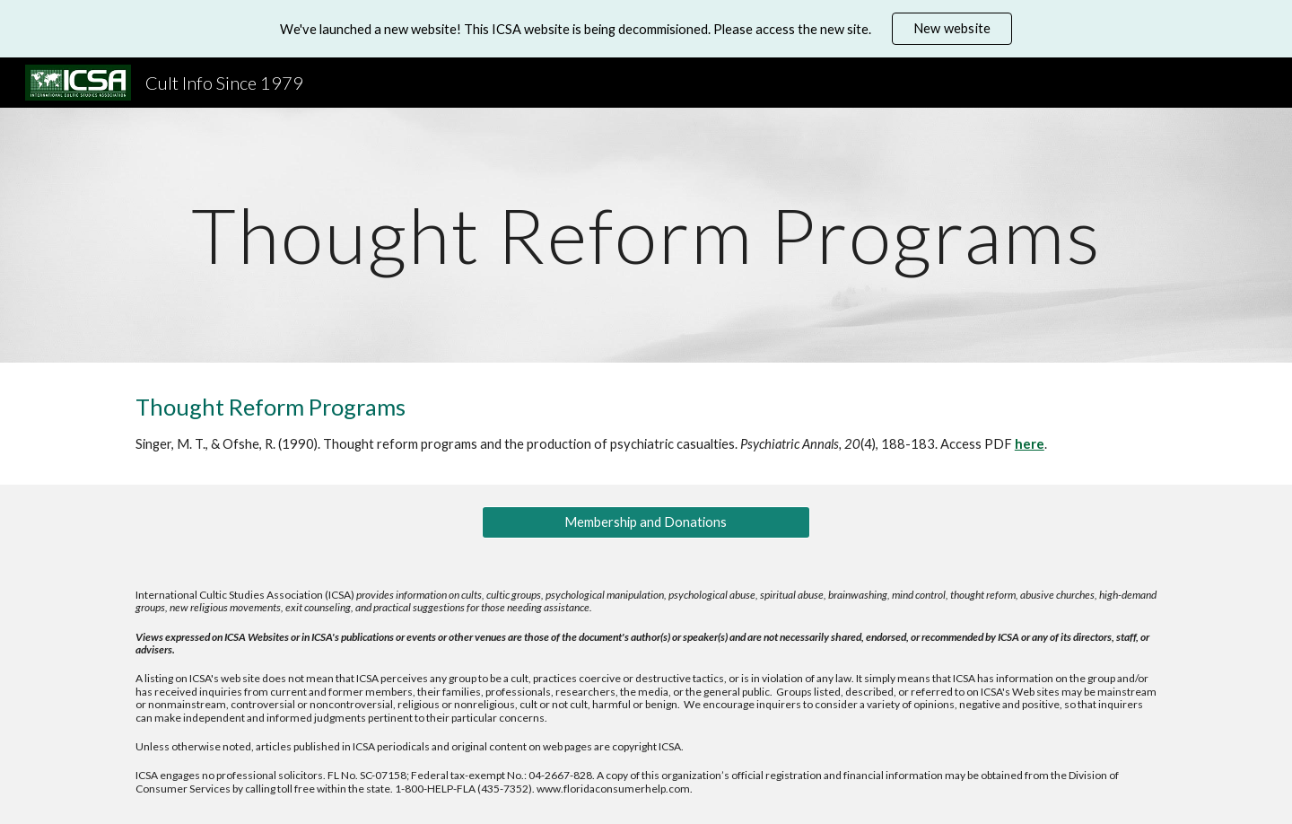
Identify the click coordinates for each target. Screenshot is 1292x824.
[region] (646, 28)
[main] (646, 234)
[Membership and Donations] (645, 522)
